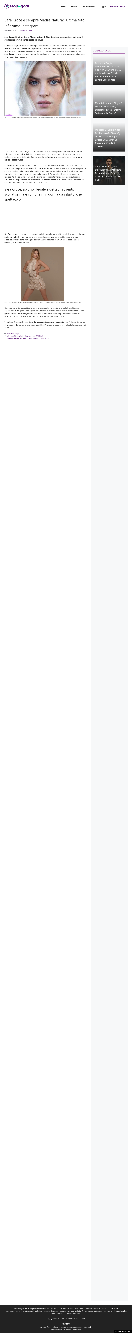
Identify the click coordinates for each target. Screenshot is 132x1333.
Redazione (77, 1329)
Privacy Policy (56, 1329)
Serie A (74, 6)
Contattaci (82, 1318)
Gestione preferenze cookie (123, 1331)
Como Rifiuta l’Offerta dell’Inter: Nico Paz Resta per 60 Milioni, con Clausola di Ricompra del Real (108, 173)
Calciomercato (88, 6)
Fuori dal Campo (117, 6)
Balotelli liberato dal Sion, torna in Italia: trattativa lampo (28, 338)
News (63, 6)
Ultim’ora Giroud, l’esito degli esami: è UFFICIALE (25, 336)
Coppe (103, 6)
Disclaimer (67, 1329)
